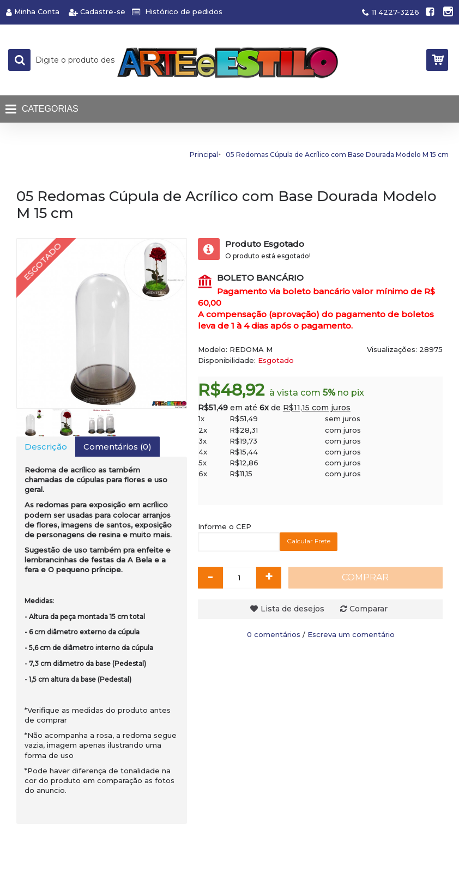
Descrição (46, 446)
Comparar (368, 609)
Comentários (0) (117, 446)
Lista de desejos (292, 609)
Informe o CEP (224, 526)
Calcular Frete (308, 541)
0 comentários (273, 634)
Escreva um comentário (351, 634)
